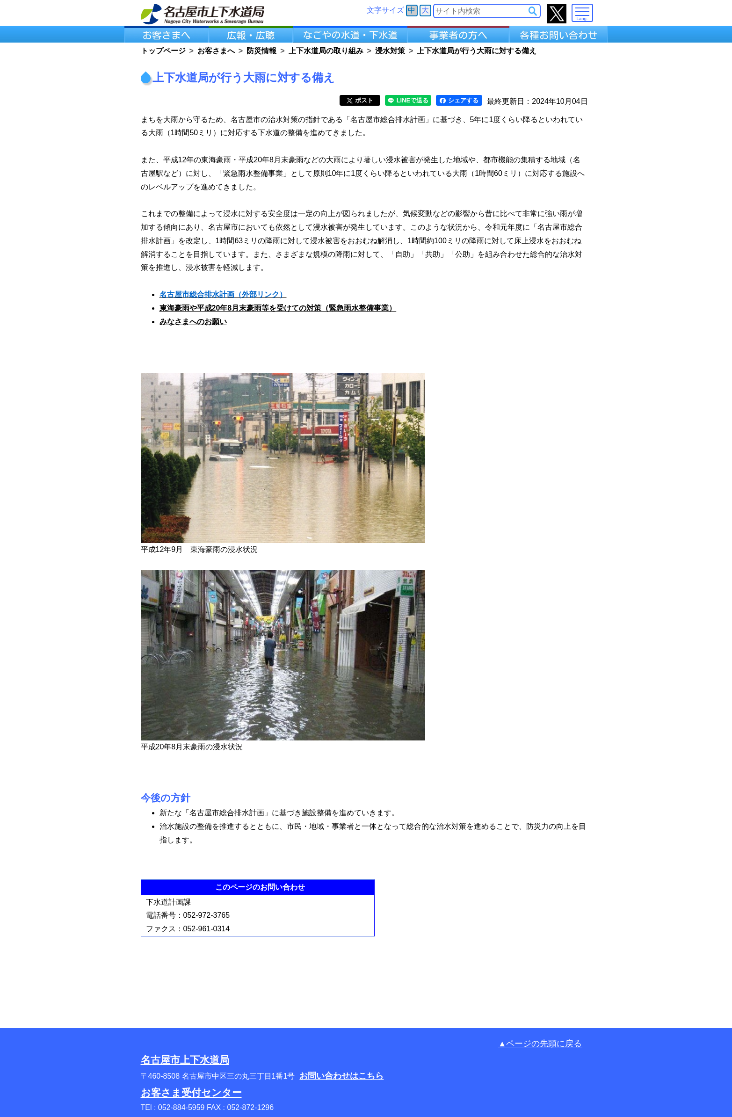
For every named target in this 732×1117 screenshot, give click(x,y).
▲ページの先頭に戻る (540, 1043)
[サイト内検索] (533, 11)
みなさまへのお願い (193, 322)
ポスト (360, 100)
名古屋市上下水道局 (185, 1059)
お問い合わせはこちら (341, 1076)
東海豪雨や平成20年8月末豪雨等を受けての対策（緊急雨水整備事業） (278, 308)
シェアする (459, 100)
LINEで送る (408, 100)
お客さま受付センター (191, 1092)
